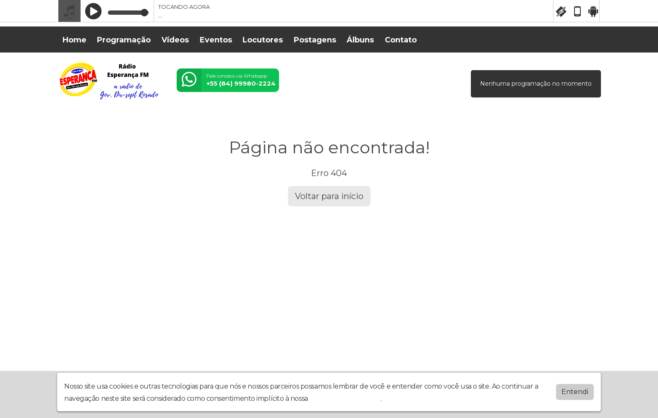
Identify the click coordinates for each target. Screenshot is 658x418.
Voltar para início (329, 196)
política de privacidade (345, 397)
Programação (124, 40)
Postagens (315, 40)
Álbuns (360, 40)
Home (74, 40)
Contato (401, 40)
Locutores (263, 40)
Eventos (216, 40)
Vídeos (175, 40)
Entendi (574, 390)
